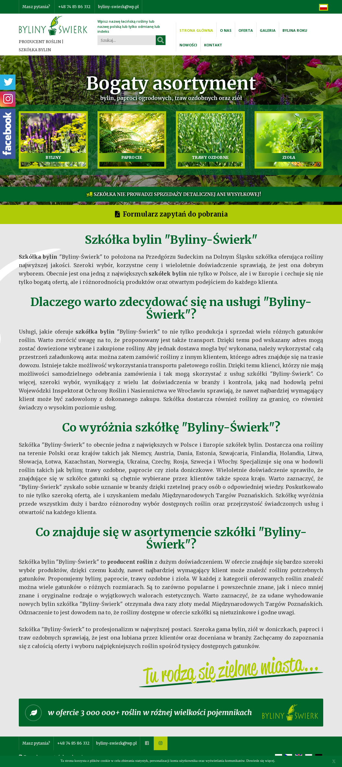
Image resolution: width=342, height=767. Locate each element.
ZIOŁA (288, 157)
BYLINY (53, 157)
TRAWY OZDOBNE (210, 157)
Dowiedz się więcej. (260, 760)
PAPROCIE (131, 157)
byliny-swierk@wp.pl (118, 6)
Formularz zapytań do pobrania (175, 214)
